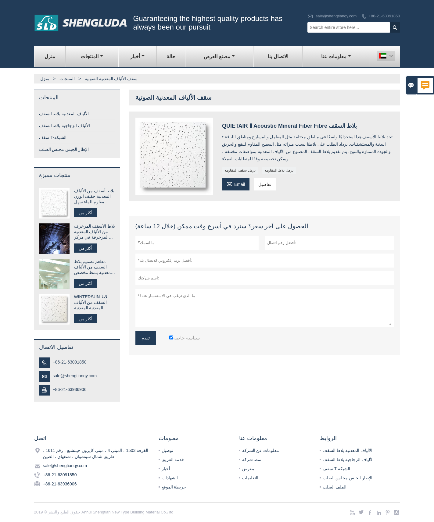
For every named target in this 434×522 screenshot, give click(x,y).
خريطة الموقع (174, 487)
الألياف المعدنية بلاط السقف (64, 113)
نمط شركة (252, 459)
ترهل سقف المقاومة (240, 170)
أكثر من (86, 212)
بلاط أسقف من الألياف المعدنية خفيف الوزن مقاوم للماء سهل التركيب (94, 196)
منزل (50, 56)
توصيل (167, 450)
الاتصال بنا (278, 56)
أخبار (137, 56)
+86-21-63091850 (384, 16)
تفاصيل (264, 184)
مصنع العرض (219, 56)
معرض (248, 468)
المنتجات (92, 56)
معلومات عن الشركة (260, 450)
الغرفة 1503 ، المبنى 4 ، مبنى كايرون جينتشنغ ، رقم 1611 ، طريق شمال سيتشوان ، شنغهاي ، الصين (96, 453)
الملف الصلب (335, 487)
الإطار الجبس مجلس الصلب (64, 149)
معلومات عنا (336, 56)
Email (236, 183)
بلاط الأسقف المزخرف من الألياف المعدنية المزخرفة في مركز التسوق (94, 232)
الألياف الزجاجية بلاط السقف (64, 125)
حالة (171, 56)
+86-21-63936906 (70, 389)
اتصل (40, 438)
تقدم (146, 338)
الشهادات (170, 477)
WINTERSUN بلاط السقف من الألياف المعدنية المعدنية (91, 302)
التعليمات (250, 477)
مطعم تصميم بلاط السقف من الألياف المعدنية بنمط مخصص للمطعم (93, 267)
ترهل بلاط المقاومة (278, 170)
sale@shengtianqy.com (336, 16)
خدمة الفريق (173, 459)
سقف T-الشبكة (52, 137)
